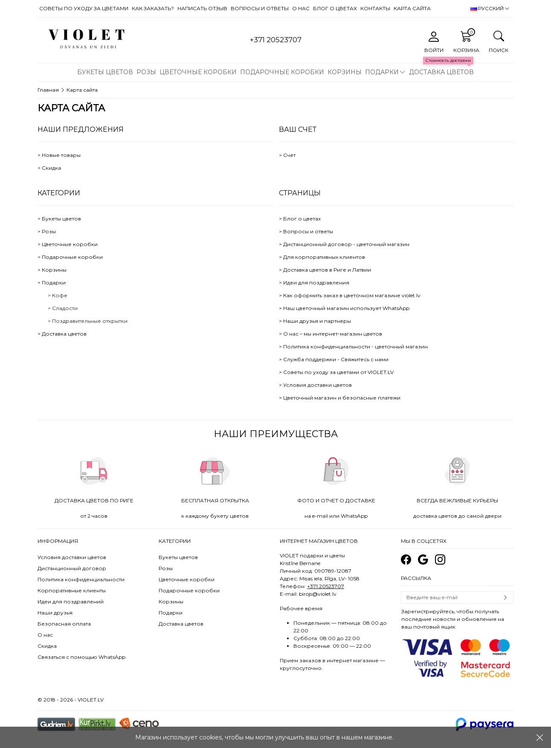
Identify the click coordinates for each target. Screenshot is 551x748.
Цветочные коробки (198, 72)
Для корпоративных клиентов (324, 257)
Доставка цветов (441, 72)
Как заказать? (153, 8)
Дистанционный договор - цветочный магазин (346, 244)
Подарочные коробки (282, 72)
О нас (301, 8)
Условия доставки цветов (317, 385)
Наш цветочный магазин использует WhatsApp (346, 308)
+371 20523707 (325, 586)
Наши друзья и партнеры (317, 321)
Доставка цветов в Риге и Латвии (327, 270)
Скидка (51, 168)
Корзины (345, 72)
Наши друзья (55, 612)
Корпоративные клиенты (72, 590)
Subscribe (505, 597)
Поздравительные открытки (90, 321)
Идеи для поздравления (316, 282)
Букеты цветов (105, 72)
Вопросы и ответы (260, 8)
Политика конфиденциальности (81, 579)
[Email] (449, 597)
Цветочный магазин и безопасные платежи (341, 397)
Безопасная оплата (64, 623)
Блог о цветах (335, 8)
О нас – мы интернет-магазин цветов (332, 334)
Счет (289, 155)
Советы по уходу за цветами (83, 8)
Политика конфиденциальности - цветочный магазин (355, 346)
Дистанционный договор (72, 568)
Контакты (375, 8)
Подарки (382, 72)
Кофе (59, 295)
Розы (146, 72)
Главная (48, 90)
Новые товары (61, 155)
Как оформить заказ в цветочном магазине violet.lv (351, 295)
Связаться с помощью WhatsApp (81, 657)
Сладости (65, 308)
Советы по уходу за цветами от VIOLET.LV (338, 372)
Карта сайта (412, 8)
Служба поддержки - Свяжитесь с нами (336, 359)
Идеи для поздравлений (71, 601)
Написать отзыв (202, 8)
